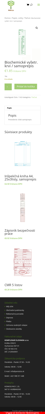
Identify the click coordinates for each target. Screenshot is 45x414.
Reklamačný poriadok (14, 314)
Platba (8, 321)
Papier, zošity (17, 18)
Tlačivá (27, 18)
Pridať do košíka (26, 86)
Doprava (9, 317)
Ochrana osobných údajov (16, 325)
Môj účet (9, 306)
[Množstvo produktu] (8, 86)
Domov (8, 18)
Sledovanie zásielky (14, 329)
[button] (37, 28)
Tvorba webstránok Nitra (22, 411)
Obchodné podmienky (15, 310)
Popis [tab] (9, 108)
